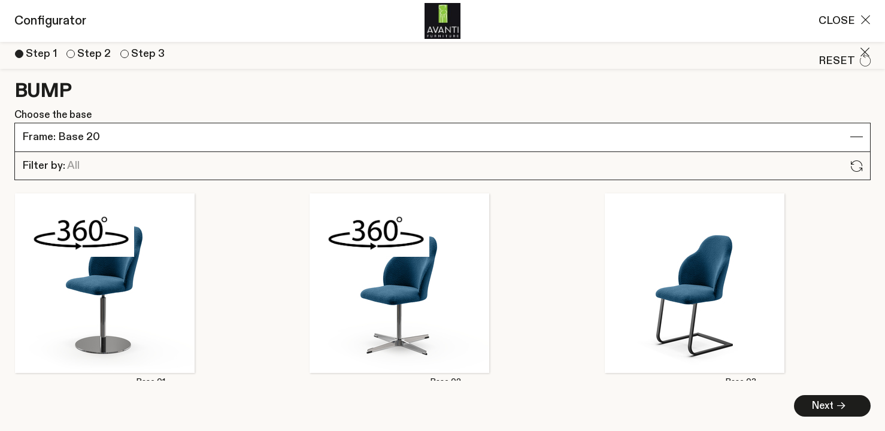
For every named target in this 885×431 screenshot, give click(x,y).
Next (207, 405)
